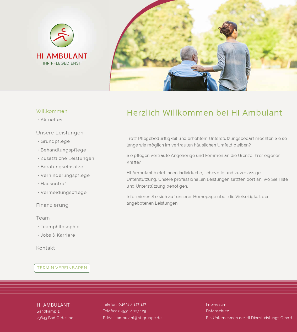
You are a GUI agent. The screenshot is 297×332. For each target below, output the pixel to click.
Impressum (216, 304)
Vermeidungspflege (64, 192)
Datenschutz (217, 311)
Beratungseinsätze (62, 167)
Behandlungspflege (63, 150)
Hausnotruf (53, 184)
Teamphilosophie (60, 227)
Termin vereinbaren (62, 267)
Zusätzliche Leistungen (67, 158)
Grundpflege (55, 141)
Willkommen (52, 111)
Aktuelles (51, 120)
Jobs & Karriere (58, 235)
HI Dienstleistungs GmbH (269, 318)
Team (43, 217)
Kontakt (45, 248)
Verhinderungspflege (65, 175)
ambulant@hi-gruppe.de (139, 318)
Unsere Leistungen (60, 132)
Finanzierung (52, 205)
